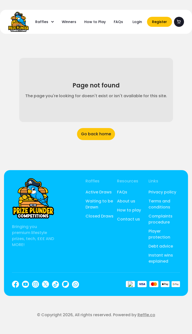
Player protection (159, 234)
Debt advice (160, 246)
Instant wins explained (160, 258)
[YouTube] (25, 284)
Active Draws (99, 192)
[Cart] (179, 22)
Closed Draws (100, 216)
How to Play (95, 21)
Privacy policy (162, 192)
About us (126, 201)
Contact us (128, 219)
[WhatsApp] (75, 284)
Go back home (96, 134)
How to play (129, 210)
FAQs (118, 21)
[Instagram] (35, 284)
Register (159, 21)
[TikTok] (55, 284)
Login (137, 21)
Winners (69, 21)
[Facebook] (15, 284)
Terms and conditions (159, 204)
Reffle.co (146, 315)
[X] (45, 284)
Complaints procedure (160, 219)
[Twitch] (65, 284)
